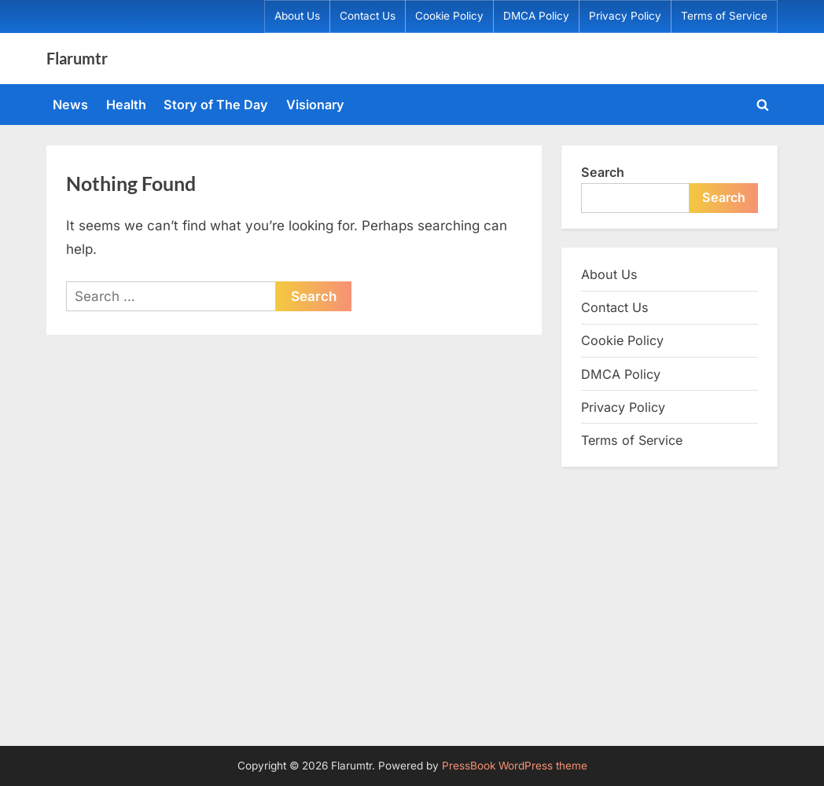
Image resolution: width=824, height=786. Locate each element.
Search (602, 172)
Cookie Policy (449, 15)
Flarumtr (77, 58)
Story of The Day (216, 104)
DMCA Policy (536, 15)
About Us (297, 15)
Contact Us (367, 15)
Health (126, 104)
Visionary (315, 104)
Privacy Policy (625, 15)
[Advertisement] (412, 604)
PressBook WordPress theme (514, 765)
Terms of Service (724, 15)
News (70, 104)
